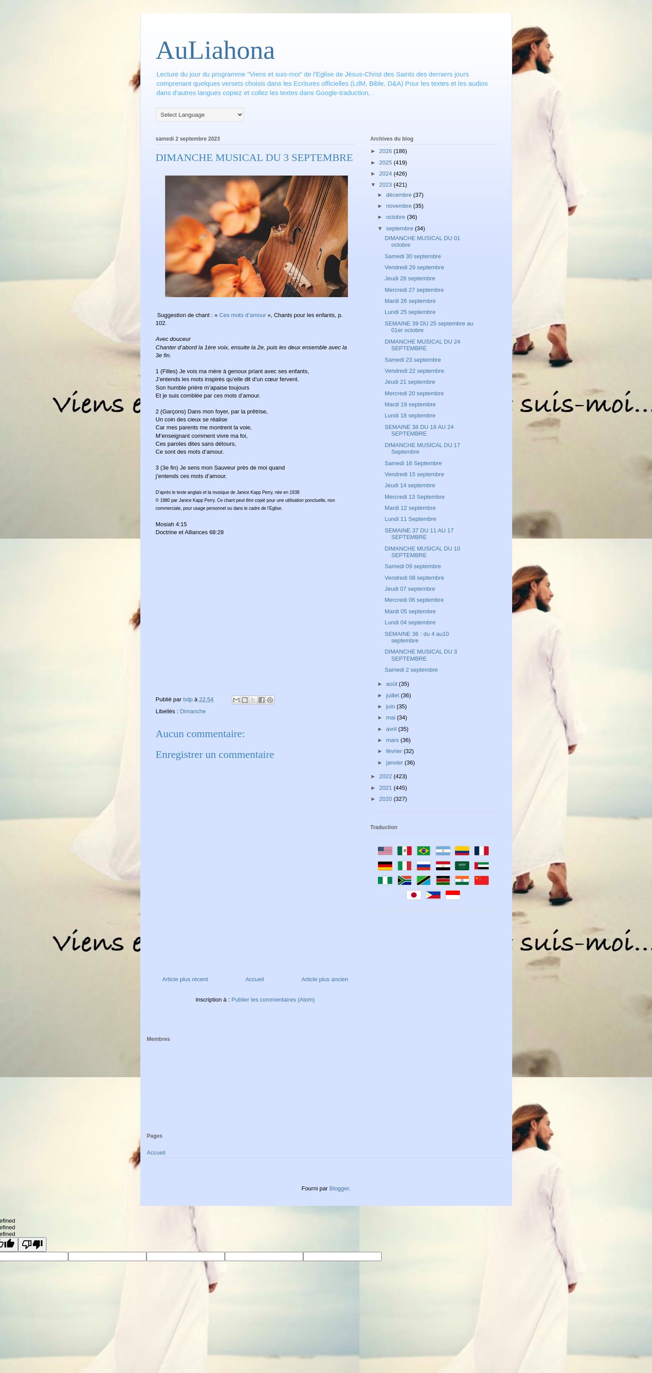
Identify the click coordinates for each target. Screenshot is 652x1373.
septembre (400, 228)
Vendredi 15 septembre (414, 474)
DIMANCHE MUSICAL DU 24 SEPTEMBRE (422, 345)
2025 (386, 162)
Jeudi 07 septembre (410, 588)
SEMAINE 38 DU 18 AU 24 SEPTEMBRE (419, 430)
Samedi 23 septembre (413, 359)
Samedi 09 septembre (413, 566)
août (392, 684)
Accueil (254, 979)
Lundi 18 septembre (410, 415)
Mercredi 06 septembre (414, 600)
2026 (386, 151)
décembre (399, 194)
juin (391, 706)
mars (393, 740)
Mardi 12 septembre (410, 508)
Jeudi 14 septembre (410, 485)
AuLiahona (215, 50)
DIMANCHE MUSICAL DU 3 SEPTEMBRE (421, 655)
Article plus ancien (324, 979)
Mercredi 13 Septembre (415, 496)
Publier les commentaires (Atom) (273, 999)
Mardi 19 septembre (410, 404)
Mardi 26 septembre (410, 301)
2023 (386, 184)
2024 (386, 173)
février (395, 751)
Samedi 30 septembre (413, 256)
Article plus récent (185, 979)
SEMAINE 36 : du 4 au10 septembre (417, 637)
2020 (386, 798)
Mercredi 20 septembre (414, 393)
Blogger (339, 1188)
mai (391, 717)
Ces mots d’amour (242, 315)
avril (392, 729)
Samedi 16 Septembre (413, 463)
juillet (393, 695)
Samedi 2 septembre (411, 669)
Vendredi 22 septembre (414, 370)
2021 (386, 787)
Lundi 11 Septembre (410, 519)
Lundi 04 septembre (410, 622)
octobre (396, 217)
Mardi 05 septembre (410, 611)
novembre (399, 206)
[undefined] (32, 1244)
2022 (386, 776)
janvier (395, 762)
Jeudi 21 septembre (410, 382)
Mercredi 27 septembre (414, 290)
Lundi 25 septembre (410, 312)
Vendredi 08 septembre (414, 577)
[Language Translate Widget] (200, 115)
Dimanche (193, 711)
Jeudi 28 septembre (410, 278)
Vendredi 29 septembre (414, 267)
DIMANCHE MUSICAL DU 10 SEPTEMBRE (422, 552)
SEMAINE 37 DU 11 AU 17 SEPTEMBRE (419, 534)
